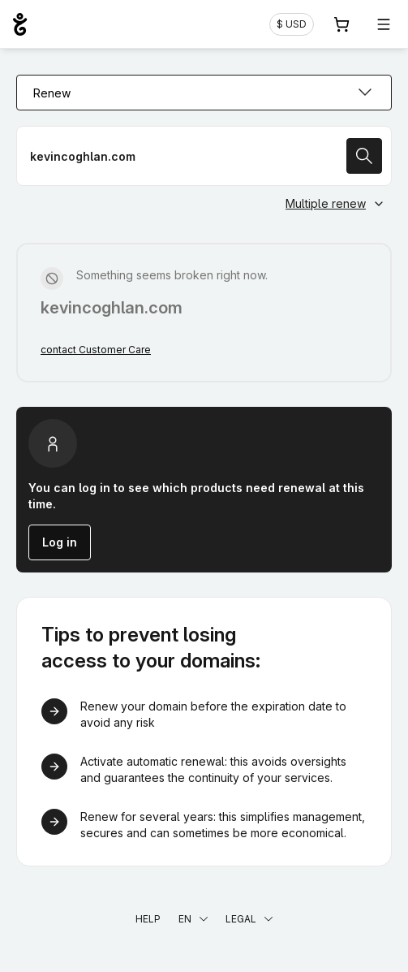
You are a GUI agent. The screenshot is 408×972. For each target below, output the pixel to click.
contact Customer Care (96, 349)
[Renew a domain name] (204, 156)
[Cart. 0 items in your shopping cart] (341, 24)
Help (148, 919)
